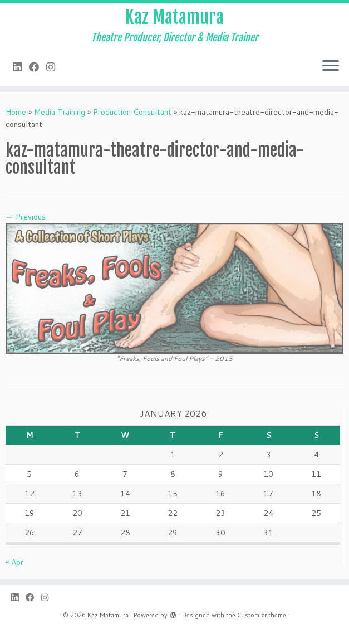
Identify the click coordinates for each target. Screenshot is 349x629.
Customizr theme (261, 615)
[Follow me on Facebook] (37, 67)
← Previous (26, 216)
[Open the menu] (330, 66)
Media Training (59, 112)
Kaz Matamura (174, 17)
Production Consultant (132, 112)
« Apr (14, 562)
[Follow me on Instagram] (54, 67)
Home (16, 112)
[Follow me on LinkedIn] (21, 67)
